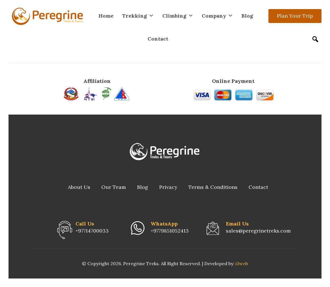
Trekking (138, 15)
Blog (247, 15)
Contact (158, 38)
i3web (242, 263)
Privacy (168, 187)
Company (217, 15)
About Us (79, 187)
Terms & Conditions (212, 187)
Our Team (113, 187)
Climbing (177, 15)
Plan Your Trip (295, 15)
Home (105, 15)
